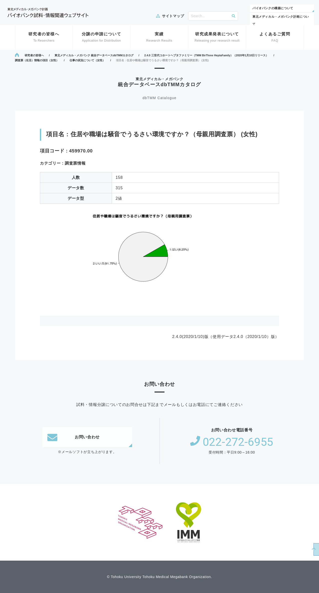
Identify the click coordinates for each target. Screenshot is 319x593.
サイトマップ (173, 16)
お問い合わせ (73, 437)
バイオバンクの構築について (272, 8)
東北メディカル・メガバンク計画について (280, 20)
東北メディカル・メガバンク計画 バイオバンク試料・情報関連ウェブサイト (47, 12)
